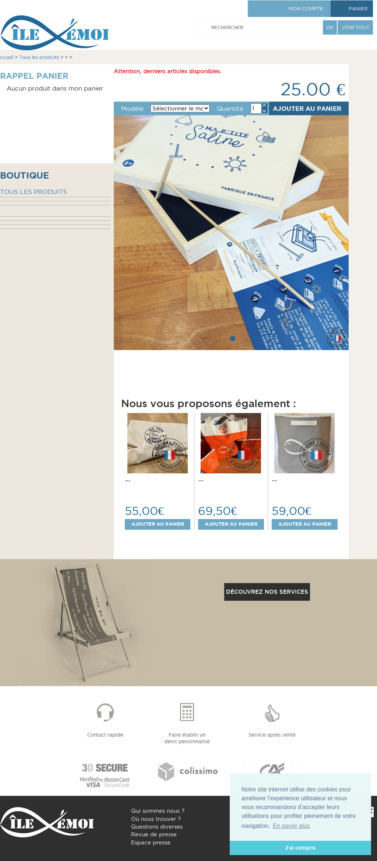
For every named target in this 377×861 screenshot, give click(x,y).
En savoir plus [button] (291, 826)
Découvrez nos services (267, 592)
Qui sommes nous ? (157, 811)
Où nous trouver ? (156, 819)
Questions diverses (157, 826)
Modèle (132, 108)
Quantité (230, 108)
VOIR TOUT (355, 27)
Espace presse (150, 842)
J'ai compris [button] (300, 848)
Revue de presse (154, 834)
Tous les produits (39, 57)
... (127, 478)
